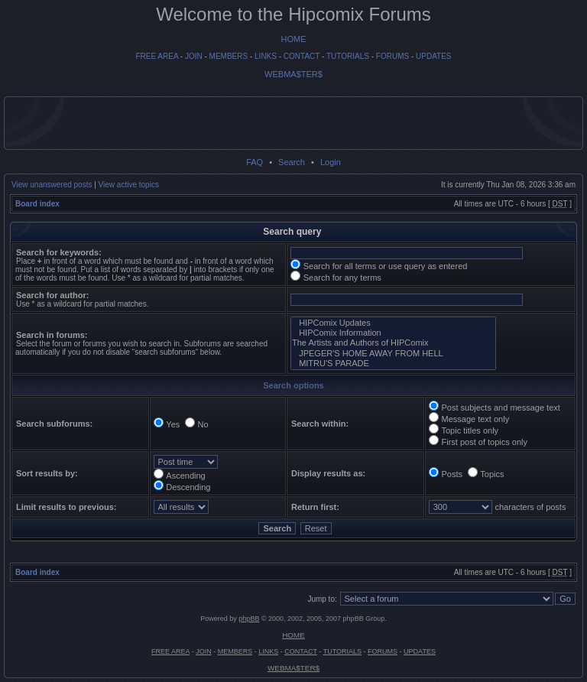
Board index (37, 204)
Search (291, 162)
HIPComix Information (393, 333)
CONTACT (301, 56)
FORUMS (392, 56)
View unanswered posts (51, 184)
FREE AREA (156, 56)
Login (330, 162)
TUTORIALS (347, 56)
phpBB (248, 618)
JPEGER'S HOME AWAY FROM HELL (393, 354)
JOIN (194, 56)
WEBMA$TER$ (293, 74)
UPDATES (434, 56)
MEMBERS (228, 56)
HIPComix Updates (393, 323)
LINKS (266, 56)
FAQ (254, 162)
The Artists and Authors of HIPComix (393, 343)
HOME (293, 39)
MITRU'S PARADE (393, 364)
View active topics (129, 184)
